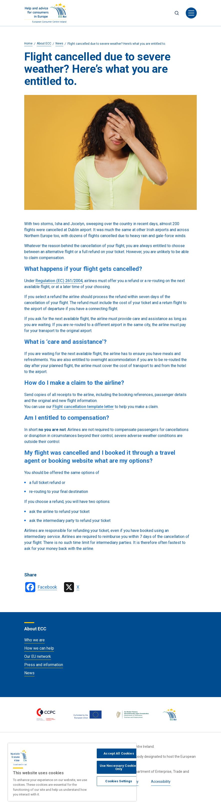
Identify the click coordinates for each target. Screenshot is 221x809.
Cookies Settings (118, 781)
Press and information (43, 664)
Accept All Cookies (119, 753)
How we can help (39, 648)
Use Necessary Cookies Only (119, 767)
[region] (72, 772)
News (29, 673)
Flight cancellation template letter (83, 406)
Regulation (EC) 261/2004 (59, 280)
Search (177, 13)
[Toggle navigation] (191, 12)
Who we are (34, 640)
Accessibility (160, 782)
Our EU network (37, 656)
